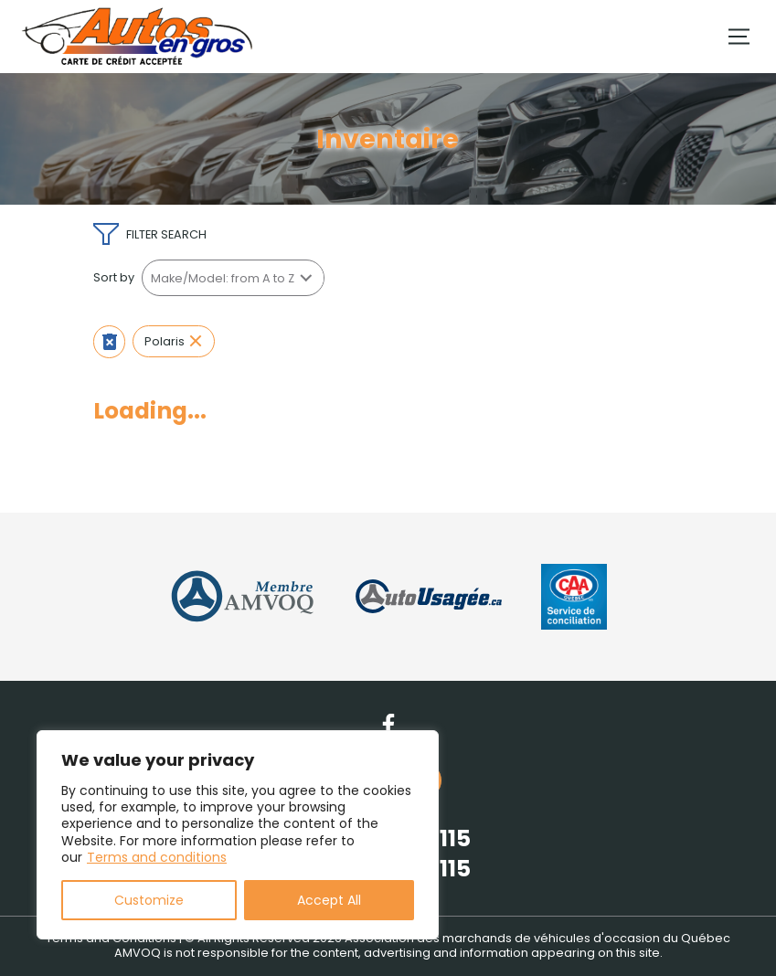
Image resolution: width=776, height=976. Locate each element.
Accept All (329, 900)
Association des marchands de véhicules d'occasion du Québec (537, 938)
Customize (149, 900)
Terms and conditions (157, 857)
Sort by (113, 277)
